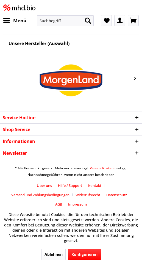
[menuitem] (14, 20)
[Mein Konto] (119, 20)
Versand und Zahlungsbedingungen (40, 194)
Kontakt (94, 185)
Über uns (44, 185)
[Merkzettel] (106, 20)
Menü (14, 20)
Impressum (77, 204)
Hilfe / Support (70, 185)
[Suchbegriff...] (65, 20)
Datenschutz (116, 194)
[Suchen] (88, 20)
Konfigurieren (84, 254)
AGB (58, 204)
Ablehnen (53, 254)
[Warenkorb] (133, 20)
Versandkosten (102, 168)
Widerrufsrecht (88, 194)
